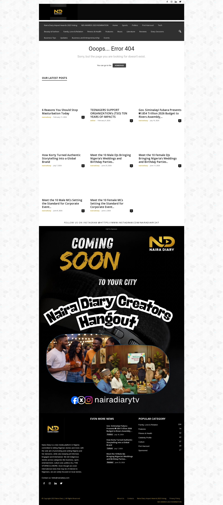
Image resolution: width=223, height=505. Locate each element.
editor (92, 120)
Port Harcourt (148, 25)
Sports (125, 25)
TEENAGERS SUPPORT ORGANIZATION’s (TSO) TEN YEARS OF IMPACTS (108, 113)
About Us (120, 498)
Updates (64, 38)
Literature (131, 31)
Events (107, 38)
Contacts (130, 498)
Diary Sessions (157, 31)
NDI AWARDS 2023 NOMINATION (94, 25)
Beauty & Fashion (51, 31)
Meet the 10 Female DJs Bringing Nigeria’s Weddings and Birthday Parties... (158, 158)
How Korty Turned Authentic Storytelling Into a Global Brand (61, 158)
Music (119, 31)
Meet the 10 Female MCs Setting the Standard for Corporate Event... (106, 203)
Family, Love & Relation (73, 31)
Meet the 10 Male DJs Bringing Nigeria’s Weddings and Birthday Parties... (110, 158)
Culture (109, 448)
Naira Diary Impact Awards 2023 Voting (60, 25)
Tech (160, 25)
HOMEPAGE (119, 65)
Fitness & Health (94, 31)
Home (115, 25)
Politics (135, 25)
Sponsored (143, 450)
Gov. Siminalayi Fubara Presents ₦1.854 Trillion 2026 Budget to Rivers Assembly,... (160, 113)
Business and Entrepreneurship (86, 38)
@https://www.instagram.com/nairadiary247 (128, 222)
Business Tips (50, 38)
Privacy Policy (175, 498)
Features (109, 31)
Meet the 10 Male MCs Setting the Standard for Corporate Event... (62, 203)
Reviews (143, 31)
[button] (180, 31)
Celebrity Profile (145, 438)
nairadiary (46, 117)
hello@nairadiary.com (60, 478)
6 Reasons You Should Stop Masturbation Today (60, 111)
